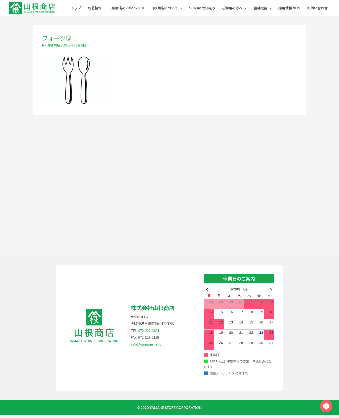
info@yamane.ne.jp (146, 347)
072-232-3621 (148, 333)
